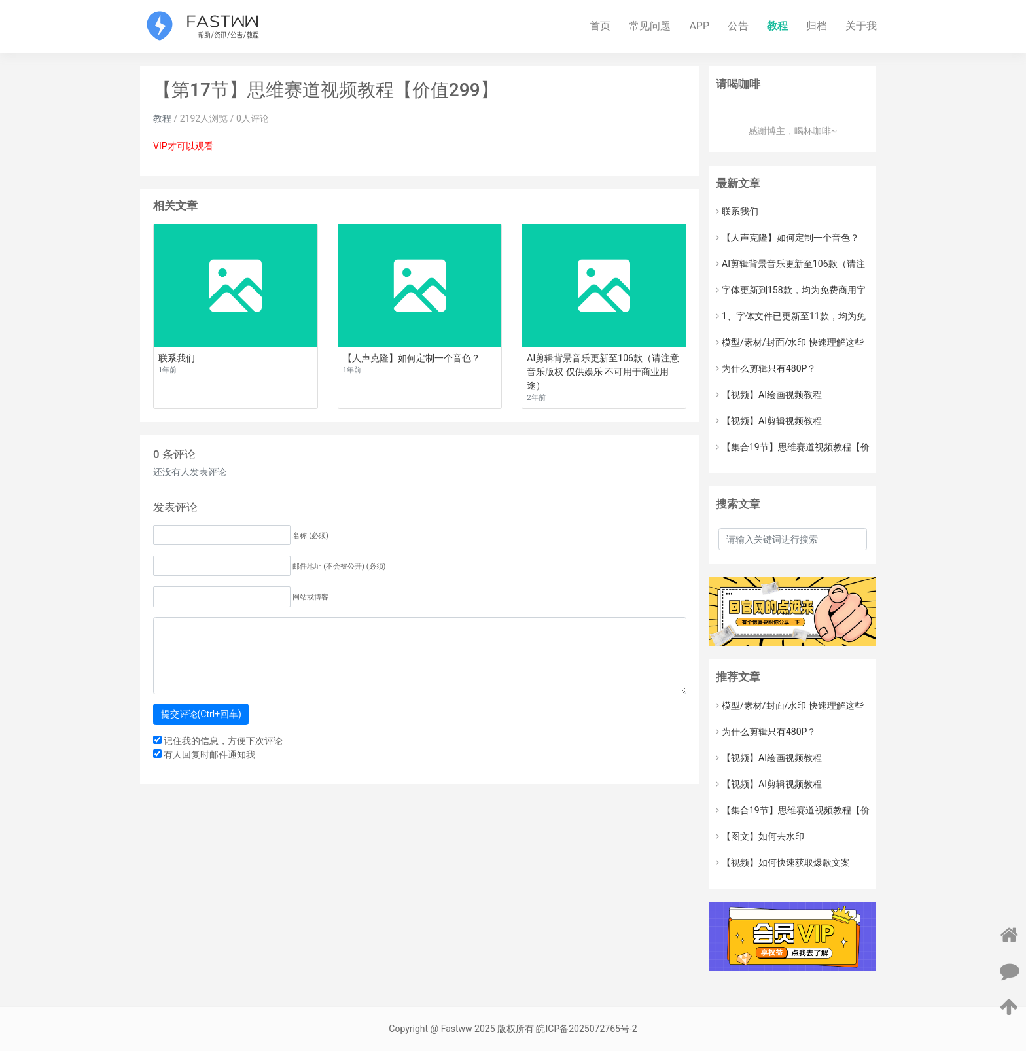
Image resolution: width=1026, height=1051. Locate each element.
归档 (816, 26)
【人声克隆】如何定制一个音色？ (787, 237)
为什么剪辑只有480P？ (766, 368)
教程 (777, 26)
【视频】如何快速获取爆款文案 (783, 862)
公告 (738, 26)
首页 (600, 26)
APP (699, 26)
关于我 (861, 26)
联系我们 (737, 211)
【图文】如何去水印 (760, 836)
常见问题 (650, 26)
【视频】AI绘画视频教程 (769, 394)
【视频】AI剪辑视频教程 (769, 421)
